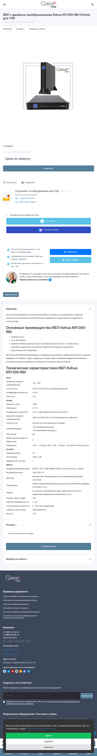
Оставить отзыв (48, 546)
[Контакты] (92, 4)
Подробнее (48, 741)
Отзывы (20, 29)
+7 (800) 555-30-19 (11, 635)
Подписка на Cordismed (17, 683)
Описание (7, 29)
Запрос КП (48, 168)
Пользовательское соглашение (16, 608)
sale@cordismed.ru (10, 649)
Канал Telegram (70, 260)
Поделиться (11, 295)
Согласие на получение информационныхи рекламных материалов (20, 617)
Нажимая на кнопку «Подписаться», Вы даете (43, 702)
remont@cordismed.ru (11, 654)
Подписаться (87, 696)
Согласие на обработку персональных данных (21, 612)
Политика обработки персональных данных (21, 596)
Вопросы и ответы (38, 29)
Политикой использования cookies (41, 729)
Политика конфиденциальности (16, 604)
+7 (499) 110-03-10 (11, 632)
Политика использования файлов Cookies (20, 600)
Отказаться (48, 747)
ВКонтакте (70, 252)
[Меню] (4, 4)
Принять (48, 736)
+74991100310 (24, 202)
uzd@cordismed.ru (27, 198)
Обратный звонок (10, 638)
